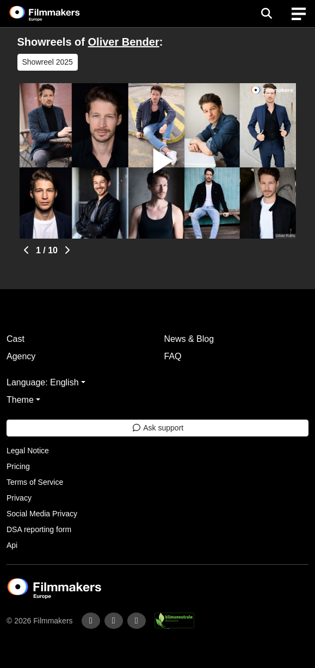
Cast (15, 339)
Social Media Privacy (42, 513)
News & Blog (189, 339)
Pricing (18, 466)
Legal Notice (28, 450)
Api (12, 545)
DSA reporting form (39, 529)
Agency (21, 356)
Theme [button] (20, 399)
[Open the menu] (266, 14)
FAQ (173, 356)
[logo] (58, 13)
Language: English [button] (43, 382)
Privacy (19, 498)
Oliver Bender (123, 42)
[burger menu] (298, 14)
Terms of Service (35, 482)
